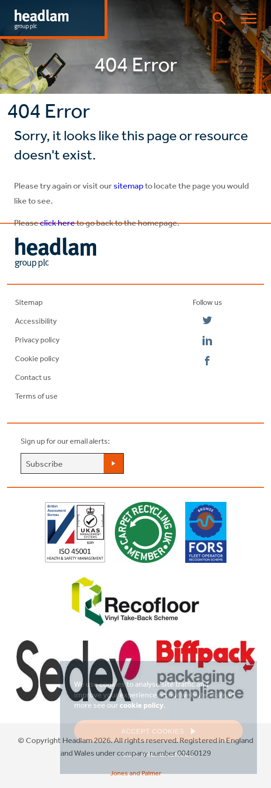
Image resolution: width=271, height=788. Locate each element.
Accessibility (36, 321)
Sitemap (29, 302)
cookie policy (142, 705)
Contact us (33, 377)
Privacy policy (37, 339)
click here (57, 222)
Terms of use (36, 396)
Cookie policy (37, 358)
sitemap (127, 185)
